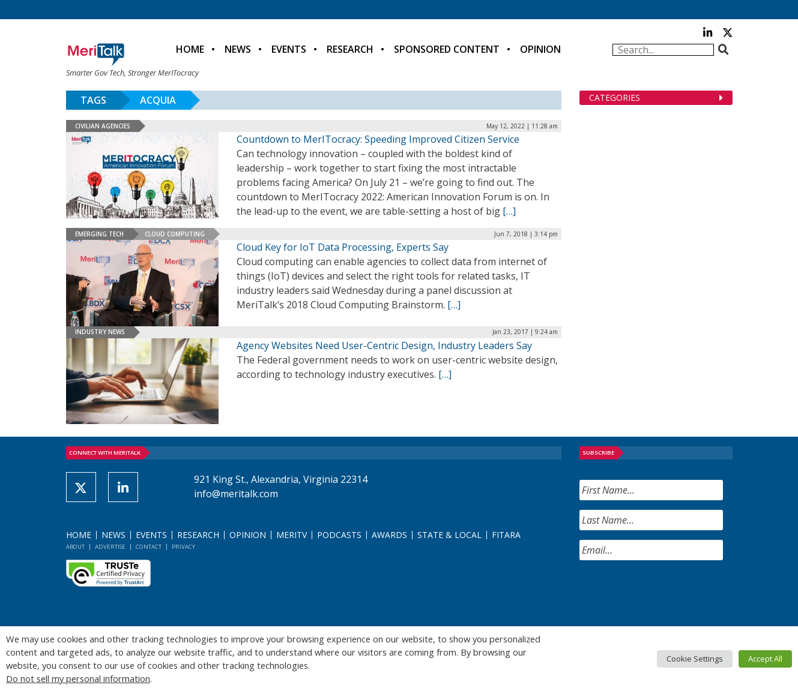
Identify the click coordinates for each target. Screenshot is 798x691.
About (75, 547)
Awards (389, 534)
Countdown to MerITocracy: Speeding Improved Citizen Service (378, 139)
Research (350, 49)
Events (288, 49)
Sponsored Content (447, 49)
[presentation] (670, 593)
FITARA (506, 534)
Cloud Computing (175, 234)
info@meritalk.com (236, 493)
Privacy (183, 547)
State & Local (449, 534)
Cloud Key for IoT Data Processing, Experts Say (343, 247)
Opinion (540, 49)
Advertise (110, 547)
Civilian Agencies (102, 126)
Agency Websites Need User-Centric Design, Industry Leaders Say (384, 345)
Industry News (100, 332)
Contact (149, 547)
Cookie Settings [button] (695, 658)
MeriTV (291, 534)
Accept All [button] (765, 658)
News (238, 49)
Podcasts (339, 534)
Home (190, 49)
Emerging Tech (99, 234)
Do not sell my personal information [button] (78, 678)
